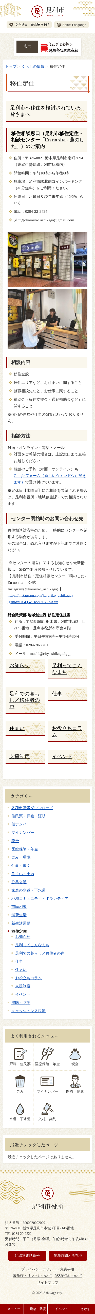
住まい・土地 (22, 874)
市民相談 (19, 906)
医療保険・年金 (24, 849)
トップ (10, 66)
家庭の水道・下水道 (28, 890)
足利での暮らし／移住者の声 (40, 953)
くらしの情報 (33, 66)
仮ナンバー (20, 824)
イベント (22, 994)
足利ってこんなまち (32, 945)
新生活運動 (20, 923)
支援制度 (22, 986)
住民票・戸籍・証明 (28, 816)
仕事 (19, 961)
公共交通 (19, 882)
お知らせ (22, 936)
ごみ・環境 (20, 857)
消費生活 (19, 915)
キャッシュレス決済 (28, 1011)
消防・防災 (20, 1002)
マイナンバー (22, 832)
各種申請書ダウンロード (32, 808)
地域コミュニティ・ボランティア (39, 898)
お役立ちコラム (28, 978)
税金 (15, 841)
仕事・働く (20, 865)
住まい (21, 969)
